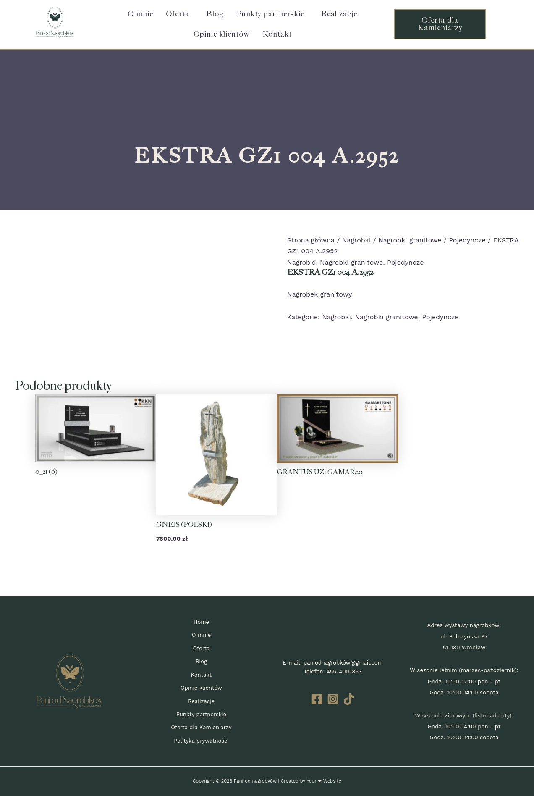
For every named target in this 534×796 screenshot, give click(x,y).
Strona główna (311, 240)
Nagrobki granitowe (409, 240)
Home (201, 622)
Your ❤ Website (323, 781)
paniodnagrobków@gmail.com (343, 662)
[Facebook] (317, 699)
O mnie (140, 14)
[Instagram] (333, 699)
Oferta (177, 14)
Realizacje (339, 14)
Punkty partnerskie (270, 14)
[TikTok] (349, 699)
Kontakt (277, 34)
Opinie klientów (222, 34)
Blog (215, 14)
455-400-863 (344, 671)
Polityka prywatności (201, 741)
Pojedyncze (467, 240)
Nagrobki (356, 240)
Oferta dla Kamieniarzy (201, 727)
